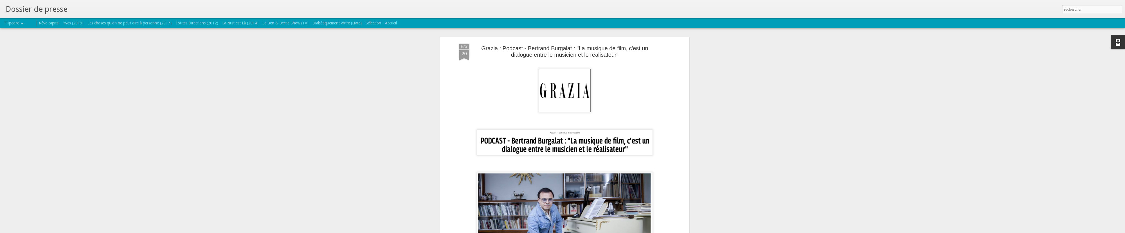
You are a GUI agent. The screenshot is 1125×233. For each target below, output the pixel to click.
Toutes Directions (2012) (197, 23)
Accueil (391, 23)
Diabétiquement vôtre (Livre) (337, 23)
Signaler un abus (599, 230)
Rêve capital (49, 23)
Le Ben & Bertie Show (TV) (285, 23)
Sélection (373, 23)
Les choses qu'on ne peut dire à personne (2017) (129, 23)
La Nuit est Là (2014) (240, 23)
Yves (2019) (73, 23)
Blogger (580, 230)
